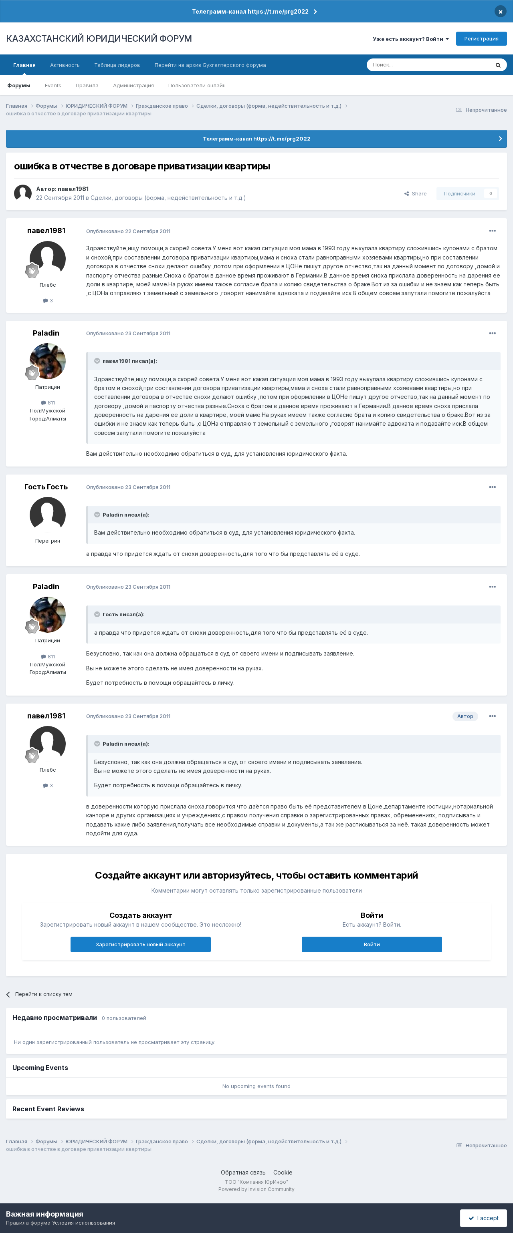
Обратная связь (243, 1172)
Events (53, 85)
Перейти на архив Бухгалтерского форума (210, 65)
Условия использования (83, 1222)
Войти (372, 944)
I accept (484, 1218)
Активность (65, 65)
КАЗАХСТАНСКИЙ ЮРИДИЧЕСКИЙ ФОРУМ (99, 38)
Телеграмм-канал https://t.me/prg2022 (250, 11)
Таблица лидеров (117, 65)
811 (48, 402)
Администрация (133, 85)
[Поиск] (406, 64)
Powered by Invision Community (256, 1189)
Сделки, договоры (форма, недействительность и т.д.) (168, 197)
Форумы (18, 85)
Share (415, 193)
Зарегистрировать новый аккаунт (141, 944)
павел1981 (73, 188)
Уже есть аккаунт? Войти (411, 39)
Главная (24, 68)
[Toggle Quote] (97, 361)
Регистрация (482, 38)
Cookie (283, 1172)
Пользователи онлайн (197, 85)
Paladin (46, 333)
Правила (87, 85)
